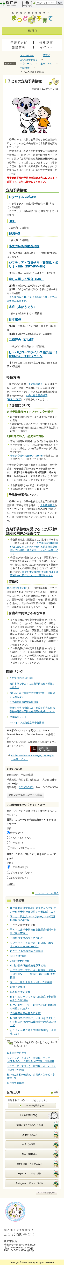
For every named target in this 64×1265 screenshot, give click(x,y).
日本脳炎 (15, 319)
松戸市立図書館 (15, 1083)
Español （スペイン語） (30, 1173)
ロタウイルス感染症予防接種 (26, 951)
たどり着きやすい (19, 867)
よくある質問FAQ (28, 1115)
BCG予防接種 (18, 955)
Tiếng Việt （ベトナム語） (30, 1163)
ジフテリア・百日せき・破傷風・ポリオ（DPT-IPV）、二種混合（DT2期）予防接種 (33, 974)
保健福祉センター (19, 717)
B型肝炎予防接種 (20, 960)
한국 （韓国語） (30, 1154)
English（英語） (30, 1134)
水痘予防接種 (17, 987)
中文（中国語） (30, 1144)
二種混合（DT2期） (22, 339)
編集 (56, 1092)
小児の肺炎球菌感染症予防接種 (28, 965)
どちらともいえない (21, 837)
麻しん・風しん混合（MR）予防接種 (31, 982)
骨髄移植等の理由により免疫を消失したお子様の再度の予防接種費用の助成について (33, 1022)
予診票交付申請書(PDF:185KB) (27, 455)
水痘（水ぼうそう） (22, 307)
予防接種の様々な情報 (21, 678)
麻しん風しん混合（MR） (26, 279)
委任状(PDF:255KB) (17, 588)
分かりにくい (17, 843)
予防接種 (25, 67)
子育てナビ (26, 63)
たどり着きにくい (19, 877)
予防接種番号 (35, 384)
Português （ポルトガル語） (30, 1183)
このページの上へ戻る (47, 893)
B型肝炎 (14, 233)
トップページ (27, 55)
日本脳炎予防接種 (20, 991)
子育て (46, 55)
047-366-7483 (26, 787)
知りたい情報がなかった (23, 848)
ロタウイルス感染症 (22, 197)
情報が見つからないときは (30, 1125)
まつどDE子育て (29, 59)
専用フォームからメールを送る (25, 794)
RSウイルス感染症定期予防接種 (27, 722)
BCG (12, 221)
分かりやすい (17, 832)
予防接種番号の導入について (26, 938)
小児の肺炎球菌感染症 (24, 246)
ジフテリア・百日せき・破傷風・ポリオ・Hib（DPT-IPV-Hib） (33, 264)
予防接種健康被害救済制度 (24, 702)
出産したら (46, 63)
